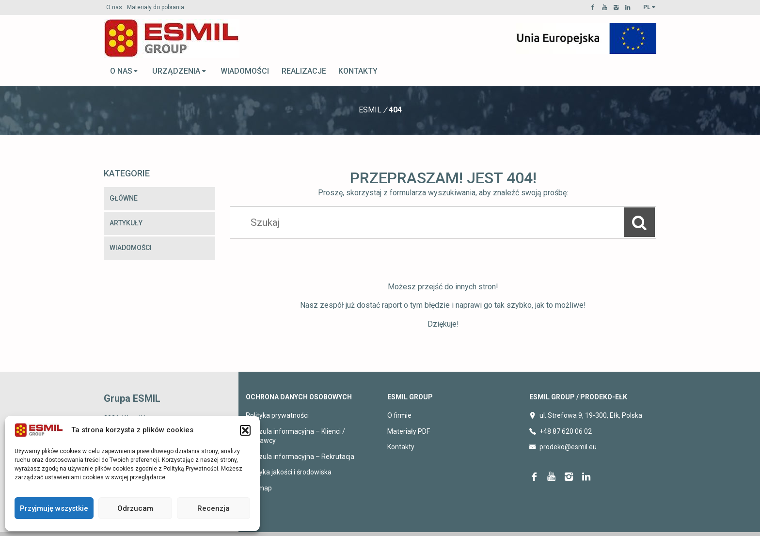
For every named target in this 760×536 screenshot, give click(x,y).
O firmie (399, 415)
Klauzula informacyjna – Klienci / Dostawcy (295, 436)
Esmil (370, 109)
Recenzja (213, 508)
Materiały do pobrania (155, 7)
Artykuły (126, 223)
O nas (114, 7)
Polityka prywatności (277, 415)
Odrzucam (135, 508)
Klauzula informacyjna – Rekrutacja (300, 456)
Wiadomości (245, 71)
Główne (124, 198)
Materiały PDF (408, 431)
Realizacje (304, 71)
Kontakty (358, 71)
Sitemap (259, 488)
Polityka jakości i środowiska (289, 472)
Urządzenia (179, 71)
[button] (245, 430)
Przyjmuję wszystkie (54, 508)
